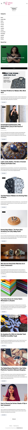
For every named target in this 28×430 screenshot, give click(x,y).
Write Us (10, 425)
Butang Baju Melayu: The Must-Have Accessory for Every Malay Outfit (12, 230)
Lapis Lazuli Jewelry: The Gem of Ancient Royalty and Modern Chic (13, 162)
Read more (3, 102)
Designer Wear (3, 19)
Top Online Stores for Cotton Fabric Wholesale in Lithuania (11, 300)
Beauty (2, 17)
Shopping (2, 35)
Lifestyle (4, 47)
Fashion (2, 21)
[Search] (14, 66)
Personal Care (3, 31)
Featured (2, 22)
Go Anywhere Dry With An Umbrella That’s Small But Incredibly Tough (13, 335)
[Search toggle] (26, 3)
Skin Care (2, 37)
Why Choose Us (16, 425)
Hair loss (2, 26)
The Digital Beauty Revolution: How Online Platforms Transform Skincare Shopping (13, 369)
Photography (3, 33)
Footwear (2, 24)
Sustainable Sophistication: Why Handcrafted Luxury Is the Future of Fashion (12, 126)
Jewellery (2, 28)
